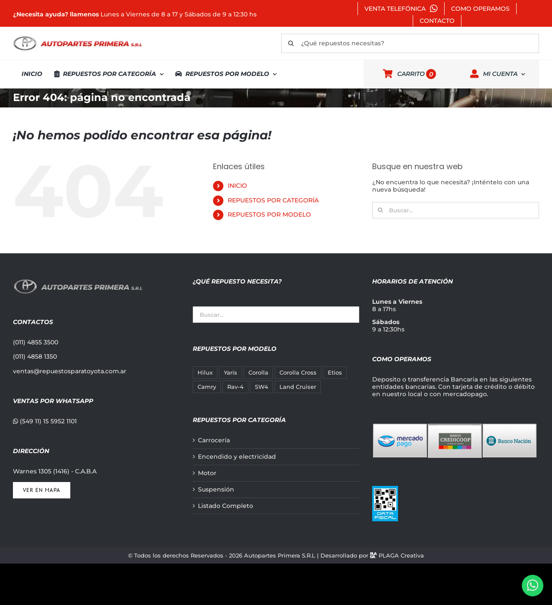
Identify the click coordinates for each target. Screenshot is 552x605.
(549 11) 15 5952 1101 (45, 421)
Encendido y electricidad (237, 456)
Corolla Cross (298, 372)
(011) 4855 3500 (35, 342)
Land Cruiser (297, 387)
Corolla (258, 372)
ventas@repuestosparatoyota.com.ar (69, 371)
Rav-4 (235, 387)
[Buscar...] (455, 210)
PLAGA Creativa (401, 555)
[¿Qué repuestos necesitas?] (410, 43)
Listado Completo (225, 506)
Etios (335, 372)
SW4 (261, 387)
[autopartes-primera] (77, 37)
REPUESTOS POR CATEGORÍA (273, 200)
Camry (207, 387)
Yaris (230, 372)
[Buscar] (291, 43)
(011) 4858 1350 (35, 356)
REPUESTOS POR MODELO (269, 214)
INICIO (237, 185)
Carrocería (214, 440)
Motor (207, 473)
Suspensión (216, 489)
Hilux (205, 372)
